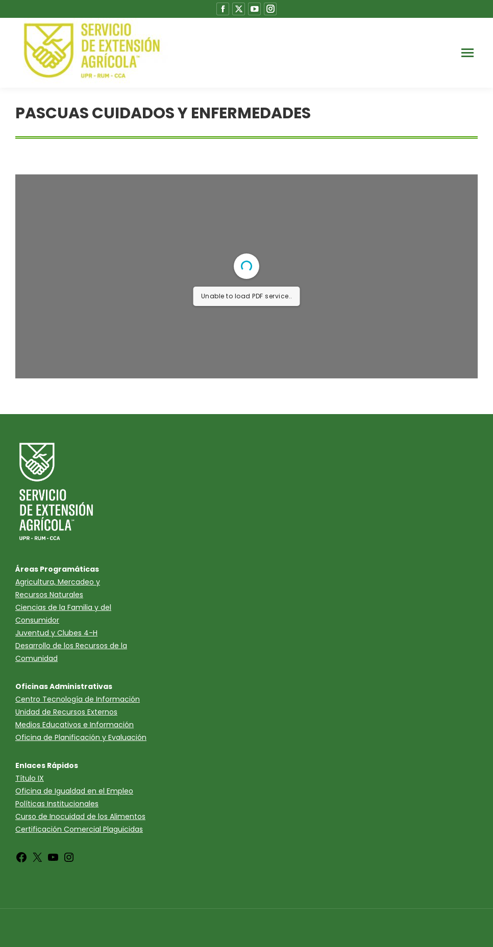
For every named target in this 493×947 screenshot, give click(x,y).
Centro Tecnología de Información (77, 699)
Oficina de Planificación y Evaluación (80, 737)
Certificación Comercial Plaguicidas (79, 829)
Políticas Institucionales (56, 804)
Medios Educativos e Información (74, 725)
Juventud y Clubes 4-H (56, 633)
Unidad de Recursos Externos (66, 712)
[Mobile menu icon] (467, 53)
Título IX (29, 778)
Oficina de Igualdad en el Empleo (74, 791)
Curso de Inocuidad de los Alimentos (80, 816)
